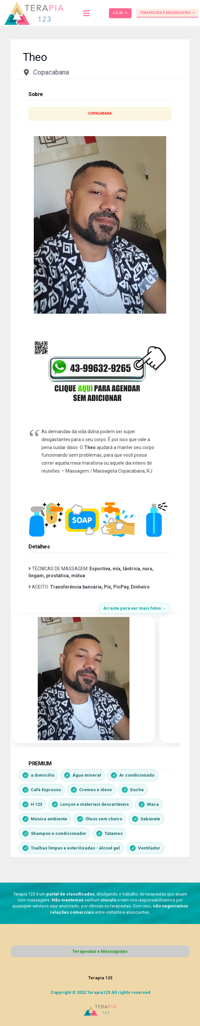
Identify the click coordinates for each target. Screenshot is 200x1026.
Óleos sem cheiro (103, 818)
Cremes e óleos (95, 789)
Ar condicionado (136, 775)
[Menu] (86, 13)
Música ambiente (49, 818)
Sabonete (150, 818)
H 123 (36, 804)
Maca (153, 804)
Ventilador (149, 848)
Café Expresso (46, 789)
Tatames (114, 833)
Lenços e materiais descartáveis (94, 804)
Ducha (137, 789)
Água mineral (87, 775)
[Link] (34, 13)
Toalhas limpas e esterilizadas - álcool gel (75, 848)
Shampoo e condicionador (58, 833)
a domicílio (42, 775)
